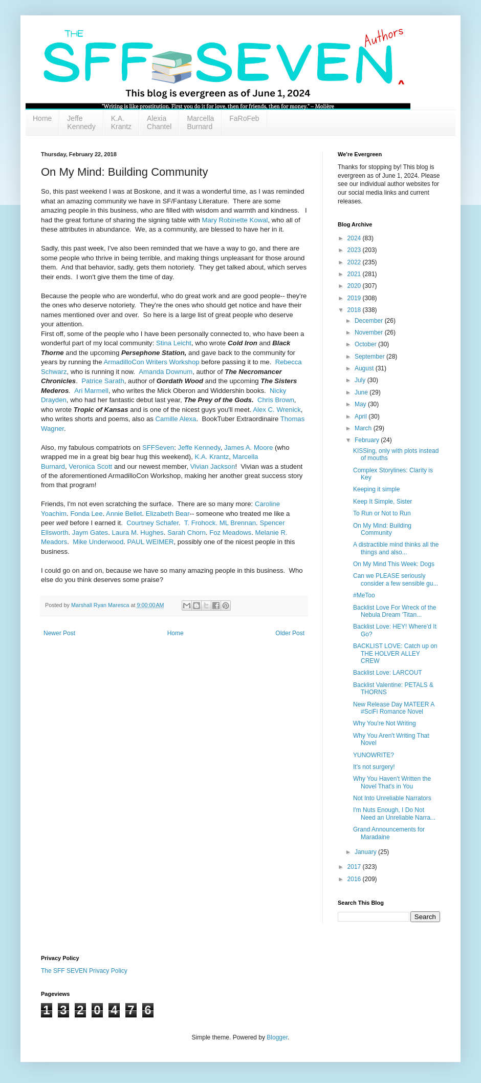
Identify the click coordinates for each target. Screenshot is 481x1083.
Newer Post (59, 633)
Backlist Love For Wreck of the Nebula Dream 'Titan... (394, 611)
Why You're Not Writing (384, 723)
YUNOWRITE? (373, 755)
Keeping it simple (376, 489)
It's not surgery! (374, 766)
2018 (355, 310)
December (370, 320)
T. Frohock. (200, 523)
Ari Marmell (91, 390)
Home (42, 118)
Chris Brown (275, 400)
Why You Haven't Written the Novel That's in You (392, 782)
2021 (355, 274)
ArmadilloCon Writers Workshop (151, 362)
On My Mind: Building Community (382, 529)
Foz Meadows (230, 532)
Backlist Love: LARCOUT (387, 672)
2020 (355, 285)
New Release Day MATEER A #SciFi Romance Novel (393, 708)
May (361, 404)
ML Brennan (238, 523)
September (370, 356)
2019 (355, 298)
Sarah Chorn (186, 532)
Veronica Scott (91, 466)
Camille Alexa (176, 419)
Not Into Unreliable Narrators (392, 798)
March (364, 428)
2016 (355, 879)
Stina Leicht (173, 343)
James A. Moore (248, 447)
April (361, 416)
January (366, 852)
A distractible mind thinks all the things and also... (396, 548)
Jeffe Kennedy (81, 122)
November (370, 332)
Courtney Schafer (152, 523)
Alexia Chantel (159, 122)
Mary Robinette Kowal (235, 220)
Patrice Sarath (102, 381)
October (366, 344)
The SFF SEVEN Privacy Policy (84, 970)
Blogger (277, 1037)
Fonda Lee (86, 513)
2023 (355, 250)
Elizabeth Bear (168, 513)
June (362, 392)
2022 (355, 262)
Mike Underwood (98, 542)
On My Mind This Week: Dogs (393, 564)
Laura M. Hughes (138, 532)
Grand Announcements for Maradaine (389, 833)
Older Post (289, 633)
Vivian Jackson (212, 466)
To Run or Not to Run (382, 513)
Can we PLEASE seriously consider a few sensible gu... (395, 579)
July (361, 380)
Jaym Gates (90, 532)
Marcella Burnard (200, 122)
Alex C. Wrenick (277, 409)
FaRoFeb (244, 118)
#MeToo (364, 595)
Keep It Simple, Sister (382, 501)
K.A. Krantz (121, 122)
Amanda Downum (165, 372)
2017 (355, 866)
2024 (355, 238)
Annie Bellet (124, 513)
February (368, 440)
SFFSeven (158, 447)
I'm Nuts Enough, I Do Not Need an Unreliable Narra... (394, 813)
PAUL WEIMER (150, 542)
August (365, 368)
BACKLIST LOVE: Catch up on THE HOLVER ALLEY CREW (395, 653)
